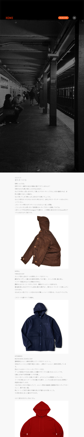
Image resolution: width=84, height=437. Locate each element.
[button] (74, 18)
